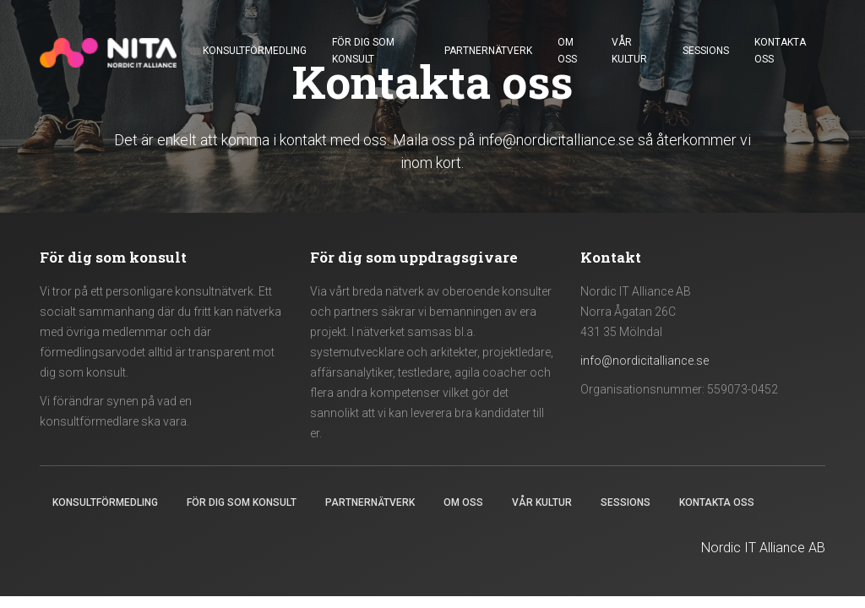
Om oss (567, 50)
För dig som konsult (363, 50)
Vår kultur (629, 50)
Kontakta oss (780, 50)
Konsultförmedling (255, 51)
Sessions (706, 51)
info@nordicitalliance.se (556, 140)
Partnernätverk (488, 51)
